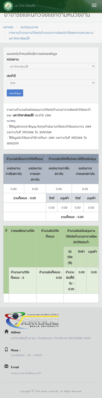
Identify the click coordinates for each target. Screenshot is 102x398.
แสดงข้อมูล (15, 93)
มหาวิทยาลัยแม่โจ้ (19, 38)
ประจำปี (11, 75)
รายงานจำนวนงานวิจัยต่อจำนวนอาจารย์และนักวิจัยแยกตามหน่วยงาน (51, 32)
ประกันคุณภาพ (29, 26)
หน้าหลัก (8, 26)
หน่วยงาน (13, 59)
